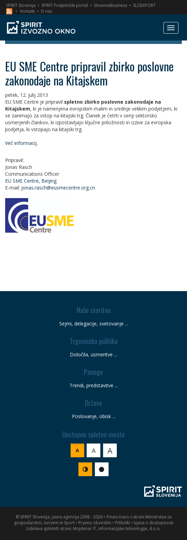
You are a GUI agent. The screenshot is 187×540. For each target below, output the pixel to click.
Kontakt (27, 11)
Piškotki (122, 523)
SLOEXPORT (144, 5)
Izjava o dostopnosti (153, 523)
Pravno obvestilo (94, 523)
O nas (46, 11)
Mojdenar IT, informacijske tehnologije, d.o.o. (117, 528)
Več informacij (21, 143)
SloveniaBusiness (110, 5)
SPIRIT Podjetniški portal (64, 5)
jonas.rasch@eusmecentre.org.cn (58, 187)
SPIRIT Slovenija (21, 5)
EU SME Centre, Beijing (31, 180)
